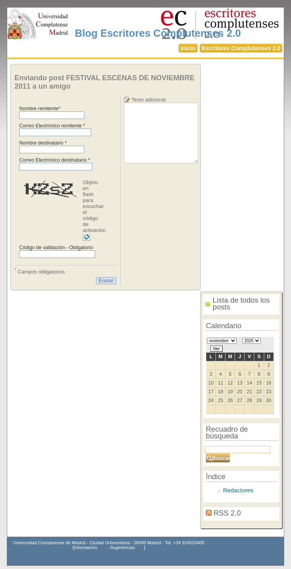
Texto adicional (149, 100)
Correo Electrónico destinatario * (54, 160)
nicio (188, 48)
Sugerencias (122, 547)
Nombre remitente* (39, 108)
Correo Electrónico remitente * (52, 126)
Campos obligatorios (39, 271)
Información (85, 547)
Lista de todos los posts (241, 303)
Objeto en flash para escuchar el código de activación (94, 206)
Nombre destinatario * (43, 143)
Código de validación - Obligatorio (56, 247)
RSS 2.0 (227, 513)
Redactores (238, 490)
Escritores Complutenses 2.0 (241, 48)
